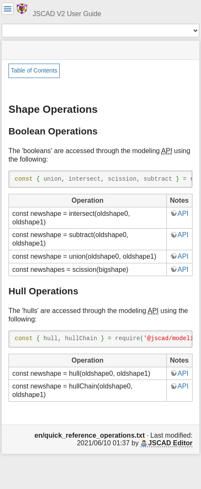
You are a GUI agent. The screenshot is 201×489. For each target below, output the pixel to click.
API (183, 213)
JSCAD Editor (170, 443)
